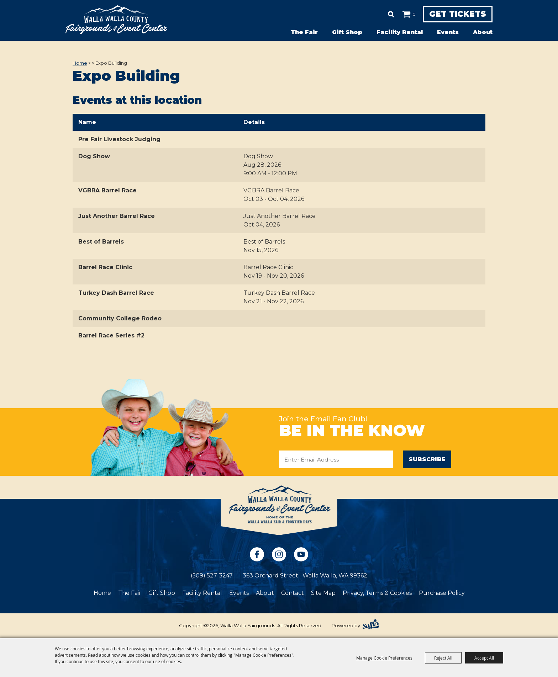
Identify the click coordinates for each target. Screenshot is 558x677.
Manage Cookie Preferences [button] (384, 658)
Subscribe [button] (427, 459)
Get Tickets (452, 14)
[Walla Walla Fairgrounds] (116, 19)
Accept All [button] (484, 658)
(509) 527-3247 (212, 575)
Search (380, 14)
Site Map (323, 593)
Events (448, 32)
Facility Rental (400, 32)
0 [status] (403, 14)
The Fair (304, 32)
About (483, 32)
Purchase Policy (442, 593)
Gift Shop (347, 32)
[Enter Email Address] (336, 459)
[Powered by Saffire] (371, 624)
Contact (292, 593)
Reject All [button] (443, 658)
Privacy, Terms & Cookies (377, 593)
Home (80, 63)
